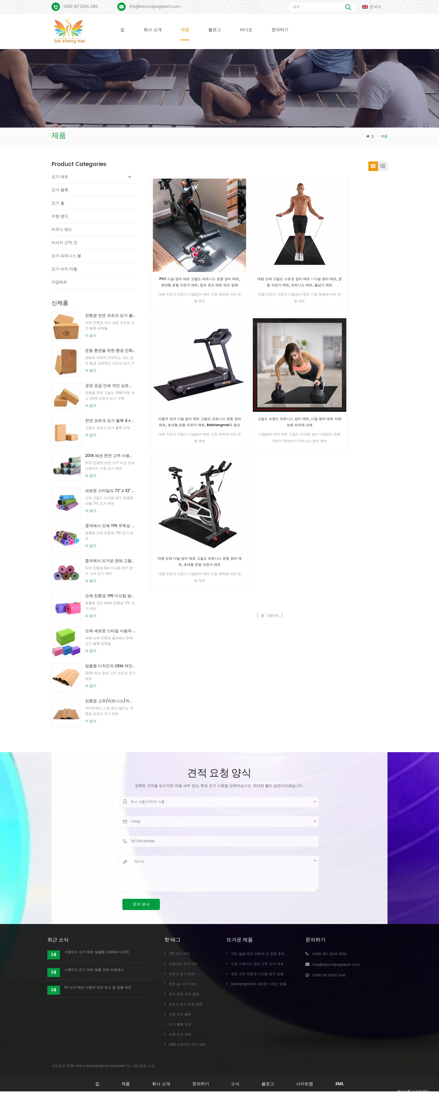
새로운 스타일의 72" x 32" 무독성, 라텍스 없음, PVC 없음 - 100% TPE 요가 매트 (110, 491)
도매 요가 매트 (180, 1034)
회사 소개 (153, 29)
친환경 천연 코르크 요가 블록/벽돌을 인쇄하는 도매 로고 (110, 315)
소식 (236, 1083)
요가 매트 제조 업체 (184, 994)
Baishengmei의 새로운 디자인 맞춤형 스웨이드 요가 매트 (275, 984)
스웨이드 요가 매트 (183, 964)
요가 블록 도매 (180, 1024)
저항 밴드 (60, 216)
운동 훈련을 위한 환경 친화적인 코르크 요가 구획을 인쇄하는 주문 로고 (110, 350)
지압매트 (59, 282)
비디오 (246, 29)
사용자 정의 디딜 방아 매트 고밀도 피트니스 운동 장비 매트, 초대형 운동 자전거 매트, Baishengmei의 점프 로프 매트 (300, 243)
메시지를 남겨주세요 (408, 1091)
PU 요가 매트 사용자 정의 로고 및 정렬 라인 (97, 987)
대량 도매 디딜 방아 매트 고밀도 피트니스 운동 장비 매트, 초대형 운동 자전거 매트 (179, 342)
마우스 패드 (62, 229)
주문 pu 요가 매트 (183, 984)
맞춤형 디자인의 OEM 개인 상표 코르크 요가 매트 (110, 666)
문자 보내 (141, 904)
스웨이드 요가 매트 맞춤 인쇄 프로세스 (94, 970)
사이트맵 (309, 1083)
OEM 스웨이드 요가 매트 (187, 1044)
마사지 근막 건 (64, 242)
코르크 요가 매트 (182, 974)
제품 (185, 29)
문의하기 (280, 29)
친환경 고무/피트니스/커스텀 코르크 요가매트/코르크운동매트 (110, 701)
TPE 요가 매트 (179, 954)
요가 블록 (60, 190)
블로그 (214, 29)
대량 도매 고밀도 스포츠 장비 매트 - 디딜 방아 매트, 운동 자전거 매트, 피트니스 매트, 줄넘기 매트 (240, 243)
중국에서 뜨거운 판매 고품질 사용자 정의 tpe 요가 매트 (110, 561)
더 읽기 (90, 335)
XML (345, 1083)
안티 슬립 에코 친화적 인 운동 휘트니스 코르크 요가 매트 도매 (278, 954)
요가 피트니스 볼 (66, 256)
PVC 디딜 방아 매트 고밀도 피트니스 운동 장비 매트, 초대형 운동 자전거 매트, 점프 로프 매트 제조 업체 (179, 243)
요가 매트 (60, 177)
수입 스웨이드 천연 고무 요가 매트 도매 (261, 964)
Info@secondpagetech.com (154, 7)
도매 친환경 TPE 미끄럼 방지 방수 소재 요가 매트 (110, 596)
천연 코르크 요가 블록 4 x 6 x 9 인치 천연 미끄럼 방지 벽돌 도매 (110, 420)
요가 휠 (58, 203)
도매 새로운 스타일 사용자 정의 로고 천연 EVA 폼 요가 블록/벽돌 (110, 631)
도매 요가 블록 (180, 1014)
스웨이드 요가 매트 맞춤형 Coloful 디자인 (96, 952)
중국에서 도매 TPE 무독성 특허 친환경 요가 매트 (110, 526)
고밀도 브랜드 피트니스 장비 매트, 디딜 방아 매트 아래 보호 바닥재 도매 (360, 243)
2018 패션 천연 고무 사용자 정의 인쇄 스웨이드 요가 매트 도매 (110, 455)
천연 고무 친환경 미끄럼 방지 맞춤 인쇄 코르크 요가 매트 (274, 974)
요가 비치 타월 (64, 269)
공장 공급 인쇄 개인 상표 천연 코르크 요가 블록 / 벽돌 (110, 385)
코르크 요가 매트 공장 (185, 1004)
